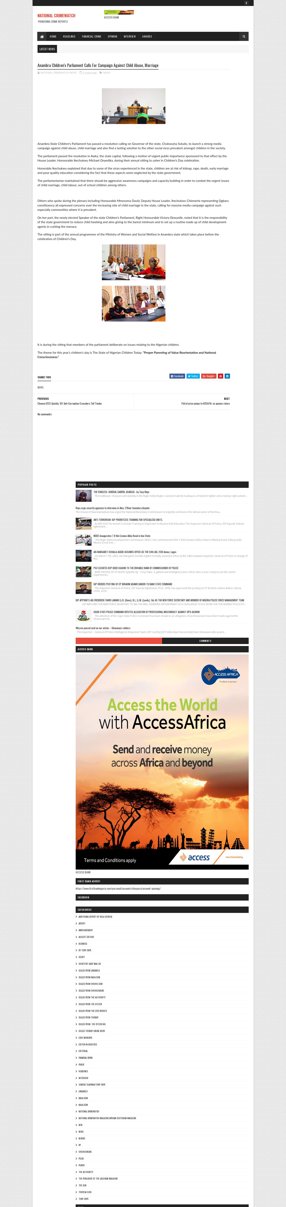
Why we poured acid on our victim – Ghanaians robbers (212, 292)
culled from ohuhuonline (201, 664)
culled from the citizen (200, 677)
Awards (147, 36)
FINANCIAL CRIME (195, 731)
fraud (191, 738)
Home (53, 36)
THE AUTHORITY (195, 845)
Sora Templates (57, 1201)
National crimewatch (198, 785)
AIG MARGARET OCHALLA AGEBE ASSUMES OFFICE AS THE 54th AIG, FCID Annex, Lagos (224, 169)
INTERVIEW (193, 751)
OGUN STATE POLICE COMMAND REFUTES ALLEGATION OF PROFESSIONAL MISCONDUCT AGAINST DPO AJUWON (225, 270)
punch (191, 839)
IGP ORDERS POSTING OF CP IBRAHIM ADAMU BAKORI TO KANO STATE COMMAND (225, 218)
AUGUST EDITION (195, 610)
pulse (190, 832)
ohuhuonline (194, 825)
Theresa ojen (194, 865)
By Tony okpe (194, 624)
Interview (130, 36)
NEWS (106, 73)
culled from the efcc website (202, 684)
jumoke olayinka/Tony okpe (201, 758)
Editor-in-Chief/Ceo (197, 718)
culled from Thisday (198, 691)
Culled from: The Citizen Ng (201, 697)
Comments (233, 310)
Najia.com (192, 778)
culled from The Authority (201, 671)
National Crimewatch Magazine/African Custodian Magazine (217, 791)
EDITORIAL (192, 724)
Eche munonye (195, 711)
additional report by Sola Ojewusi (205, 590)
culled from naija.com (199, 650)
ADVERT (191, 597)
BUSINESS (192, 617)
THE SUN (192, 859)
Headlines (69, 36)
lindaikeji (192, 765)
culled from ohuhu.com (200, 657)
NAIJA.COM (192, 771)
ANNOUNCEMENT (195, 603)
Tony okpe (193, 872)
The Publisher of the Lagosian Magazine (207, 852)
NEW (190, 798)
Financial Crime (91, 36)
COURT (191, 630)
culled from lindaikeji (199, 644)
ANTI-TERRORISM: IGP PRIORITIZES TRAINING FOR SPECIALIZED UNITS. (225, 120)
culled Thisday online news (201, 704)
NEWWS (191, 812)
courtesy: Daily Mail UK (199, 637)
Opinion (112, 36)
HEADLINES (192, 745)
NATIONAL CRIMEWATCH (56, 15)
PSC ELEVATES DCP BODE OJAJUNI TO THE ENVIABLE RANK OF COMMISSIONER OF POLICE (225, 194)
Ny (189, 818)
